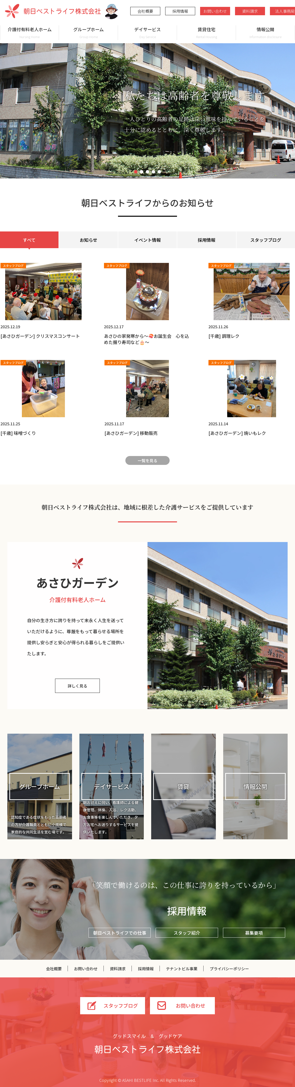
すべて (29, 240)
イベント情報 (147, 240)
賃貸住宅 (206, 32)
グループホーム (88, 32)
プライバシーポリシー (229, 969)
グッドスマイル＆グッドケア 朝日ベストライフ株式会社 (147, 1044)
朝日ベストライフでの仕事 (119, 933)
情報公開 (265, 32)
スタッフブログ (265, 240)
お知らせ (88, 240)
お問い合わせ (215, 11)
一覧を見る (147, 460)
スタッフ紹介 (187, 933)
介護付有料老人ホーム (29, 32)
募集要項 (254, 933)
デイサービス (147, 32)
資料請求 (250, 11)
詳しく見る (77, 686)
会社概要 (145, 11)
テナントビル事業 (181, 969)
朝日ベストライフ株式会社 (53, 11)
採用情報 (180, 11)
